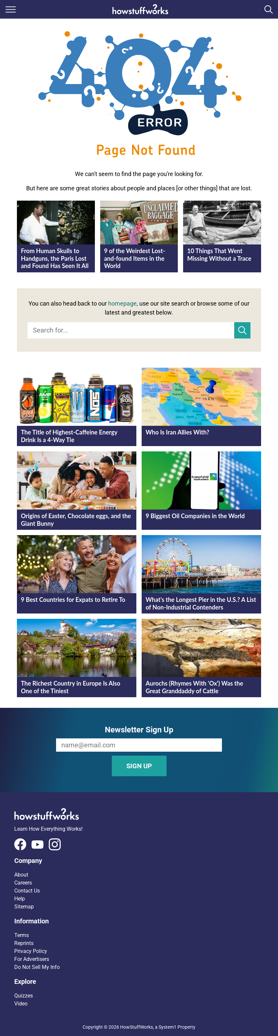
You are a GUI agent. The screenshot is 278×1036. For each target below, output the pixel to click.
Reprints (24, 943)
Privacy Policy (30, 951)
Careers (23, 883)
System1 (167, 1027)
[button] (139, 861)
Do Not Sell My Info (37, 967)
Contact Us (27, 891)
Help (19, 898)
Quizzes (23, 995)
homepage (122, 303)
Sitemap (24, 906)
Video (21, 1003)
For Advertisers (31, 959)
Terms (21, 935)
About (21, 875)
